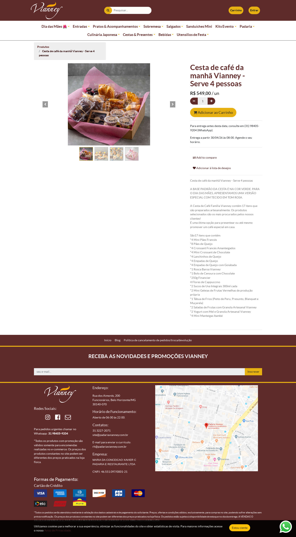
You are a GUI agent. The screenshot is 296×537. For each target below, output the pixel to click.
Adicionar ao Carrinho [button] (213, 112)
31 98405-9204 (58, 433)
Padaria (246, 26)
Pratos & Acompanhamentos (115, 26)
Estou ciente (239, 527)
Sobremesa (152, 26)
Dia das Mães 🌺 (54, 26)
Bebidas (164, 35)
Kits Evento (224, 26)
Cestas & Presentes (138, 35)
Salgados (173, 26)
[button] (45, 104)
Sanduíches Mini (199, 26)
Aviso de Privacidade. (57, 530)
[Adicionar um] (211, 101)
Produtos (43, 46)
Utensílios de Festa (191, 35)
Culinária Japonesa (102, 35)
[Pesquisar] (108, 10)
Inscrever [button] (253, 371)
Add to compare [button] (205, 157)
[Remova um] (194, 101)
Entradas (80, 26)
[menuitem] (108, 340)
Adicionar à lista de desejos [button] (212, 168)
